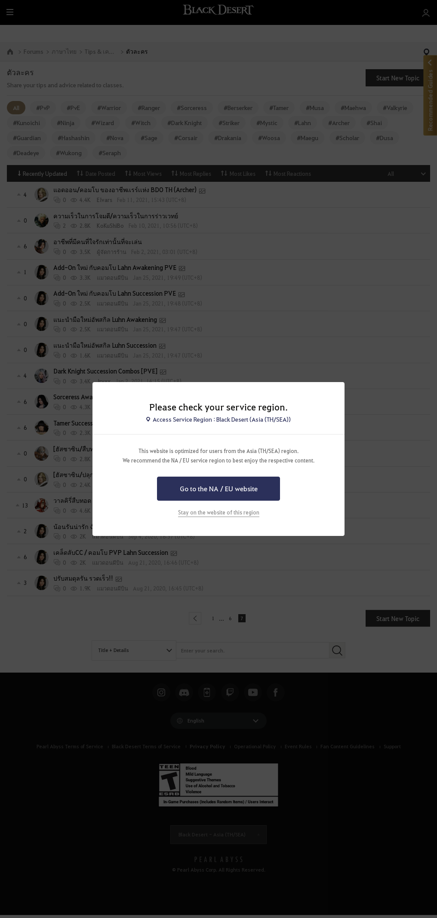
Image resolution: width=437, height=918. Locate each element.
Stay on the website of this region (218, 512)
